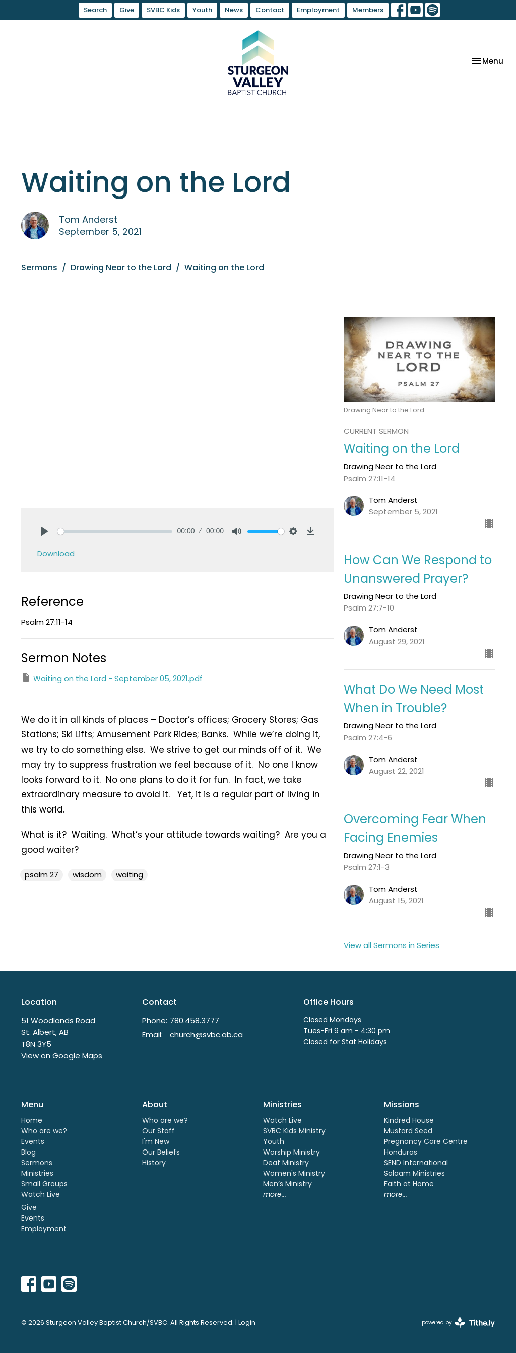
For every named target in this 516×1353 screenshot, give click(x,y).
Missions (401, 1104)
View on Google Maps (61, 1055)
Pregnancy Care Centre (426, 1141)
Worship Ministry (291, 1152)
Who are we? (44, 1131)
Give (126, 10)
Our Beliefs (161, 1152)
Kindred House (409, 1120)
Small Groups (44, 1184)
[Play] (44, 531)
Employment (318, 10)
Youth (202, 10)
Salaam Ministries (414, 1173)
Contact (269, 10)
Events (32, 1141)
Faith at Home (409, 1184)
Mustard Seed (408, 1131)
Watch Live (40, 1194)
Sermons (39, 268)
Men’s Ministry (287, 1184)
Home (31, 1120)
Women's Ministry (294, 1173)
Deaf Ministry (286, 1163)
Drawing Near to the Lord (121, 268)
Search (95, 10)
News (234, 10)
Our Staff (158, 1131)
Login (246, 1322)
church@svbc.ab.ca (206, 1034)
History (154, 1163)
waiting (129, 874)
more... (274, 1194)
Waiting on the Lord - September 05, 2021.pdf (112, 678)
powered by (458, 1322)
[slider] (114, 531)
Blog (28, 1152)
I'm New (155, 1141)
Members (367, 10)
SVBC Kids (163, 10)
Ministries (37, 1173)
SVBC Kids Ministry (294, 1131)
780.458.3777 (194, 1020)
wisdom (87, 874)
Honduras (400, 1152)
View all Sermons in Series (391, 945)
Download (56, 553)
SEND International (416, 1163)
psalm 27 (41, 874)
